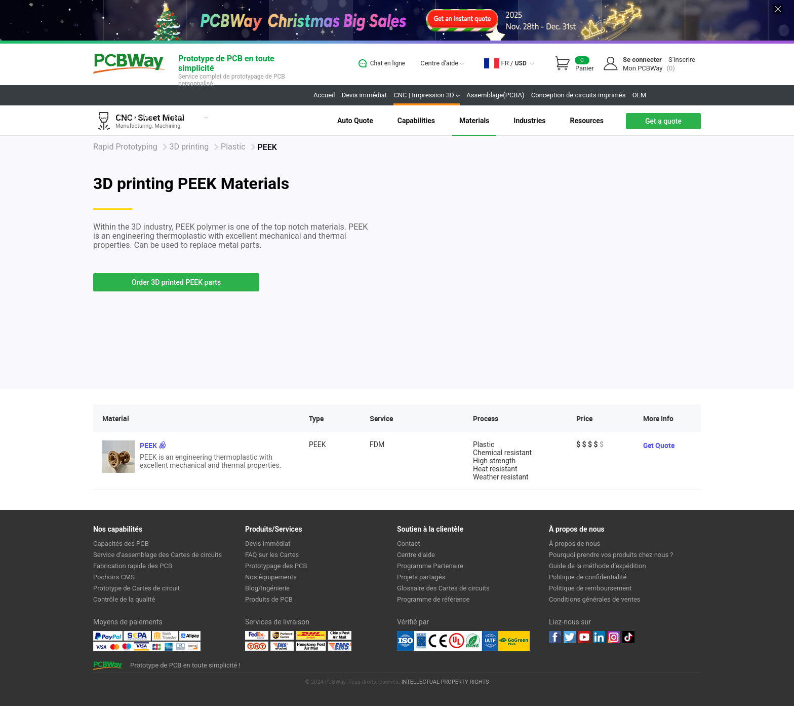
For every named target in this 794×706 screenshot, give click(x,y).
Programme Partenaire (430, 566)
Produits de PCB (269, 599)
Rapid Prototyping (125, 147)
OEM (639, 95)
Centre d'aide (442, 63)
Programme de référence (433, 599)
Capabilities (416, 121)
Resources (587, 121)
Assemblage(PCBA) (495, 95)
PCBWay (129, 64)
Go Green (514, 641)
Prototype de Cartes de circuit (136, 588)
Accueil (324, 95)
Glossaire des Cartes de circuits (443, 588)
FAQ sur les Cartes (272, 555)
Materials (474, 121)
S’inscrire (681, 59)
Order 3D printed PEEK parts (176, 282)
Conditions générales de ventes (595, 599)
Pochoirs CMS (114, 577)
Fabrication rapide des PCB (132, 566)
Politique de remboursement (590, 588)
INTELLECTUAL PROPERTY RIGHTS (445, 682)
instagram (614, 637)
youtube (584, 637)
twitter (570, 637)
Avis (221, 117)
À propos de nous (574, 543)
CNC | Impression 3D (426, 95)
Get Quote (658, 445)
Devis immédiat (364, 95)
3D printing (189, 147)
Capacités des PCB (121, 543)
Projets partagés (257, 117)
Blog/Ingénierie (267, 588)
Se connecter (642, 59)
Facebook (555, 637)
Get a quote (663, 121)
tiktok (628, 637)
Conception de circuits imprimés (578, 95)
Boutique (302, 117)
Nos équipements (271, 577)
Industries (529, 121)
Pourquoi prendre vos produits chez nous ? (611, 555)
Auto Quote (355, 121)
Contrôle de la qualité (124, 599)
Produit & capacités (127, 117)
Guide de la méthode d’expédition (597, 566)
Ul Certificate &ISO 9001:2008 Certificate (447, 641)
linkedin (599, 637)
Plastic (233, 147)
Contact (408, 543)
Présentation (186, 117)
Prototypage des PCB (276, 566)
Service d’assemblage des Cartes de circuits (157, 555)
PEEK (148, 445)
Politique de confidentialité (587, 577)
